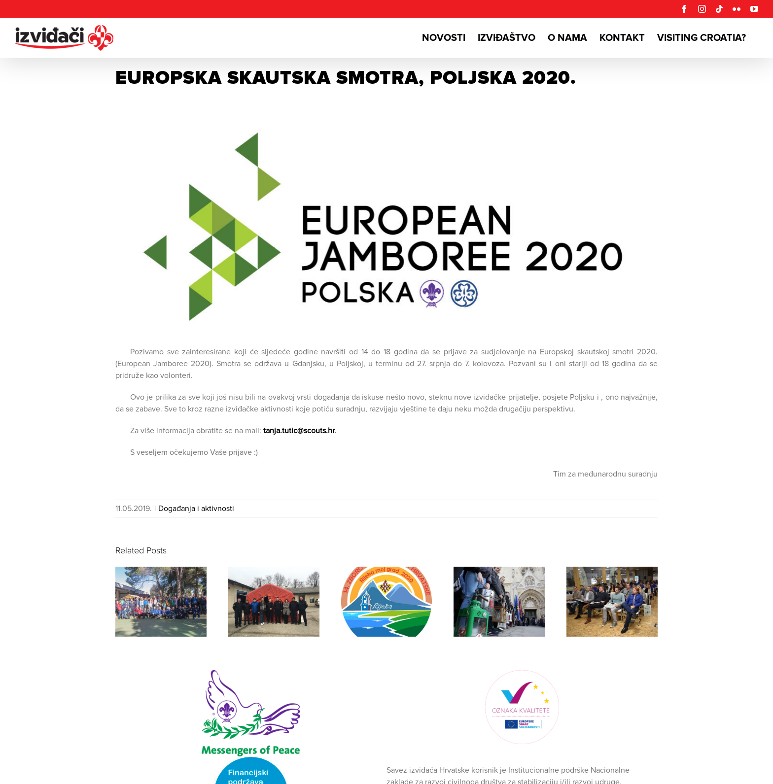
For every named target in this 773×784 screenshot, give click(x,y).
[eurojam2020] (386, 228)
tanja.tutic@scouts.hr (298, 431)
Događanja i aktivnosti (196, 508)
